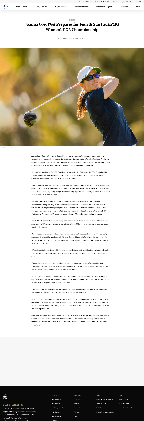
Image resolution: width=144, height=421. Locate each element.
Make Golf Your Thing (126, 408)
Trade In (126, 1)
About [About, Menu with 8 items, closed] (138, 7)
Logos (76, 416)
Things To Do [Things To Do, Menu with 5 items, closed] (41, 7)
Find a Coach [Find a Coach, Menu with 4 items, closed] (21, 7)
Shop (116, 1)
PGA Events (56, 412)
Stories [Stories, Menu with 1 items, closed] (124, 7)
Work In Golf (101, 404)
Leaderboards (85, 1)
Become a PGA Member (104, 399)
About (76, 404)
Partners (77, 412)
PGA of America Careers (105, 412)
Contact (77, 399)
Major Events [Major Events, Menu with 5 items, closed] (60, 7)
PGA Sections (101, 408)
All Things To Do (58, 408)
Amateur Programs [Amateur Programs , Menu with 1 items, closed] (104, 7)
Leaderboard (56, 416)
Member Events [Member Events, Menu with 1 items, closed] (81, 7)
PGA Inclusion (124, 404)
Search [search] (137, 2)
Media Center (79, 408)
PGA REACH (123, 399)
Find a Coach (56, 399)
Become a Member (103, 1)
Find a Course (56, 404)
